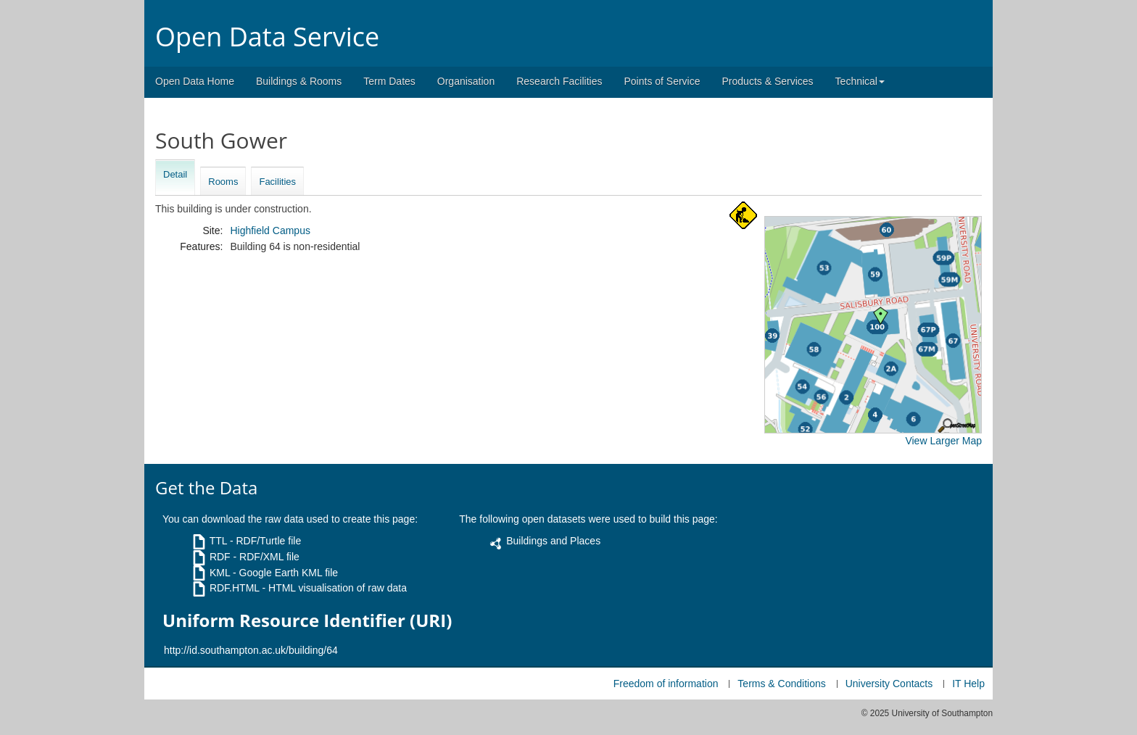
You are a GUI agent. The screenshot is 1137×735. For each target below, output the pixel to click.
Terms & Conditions (781, 683)
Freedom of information (666, 683)
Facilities (277, 181)
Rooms (223, 181)
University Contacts (889, 683)
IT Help (968, 683)
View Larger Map (943, 441)
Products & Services (768, 81)
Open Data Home (194, 81)
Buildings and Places (553, 541)
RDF (220, 556)
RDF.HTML (235, 588)
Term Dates (389, 81)
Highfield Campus (270, 230)
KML (220, 572)
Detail (175, 174)
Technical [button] (860, 81)
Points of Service (662, 81)
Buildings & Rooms (299, 81)
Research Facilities (559, 81)
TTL (218, 541)
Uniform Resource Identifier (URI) (307, 620)
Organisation (466, 81)
